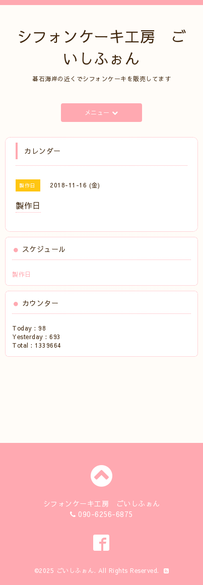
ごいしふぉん (75, 570)
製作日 (21, 274)
